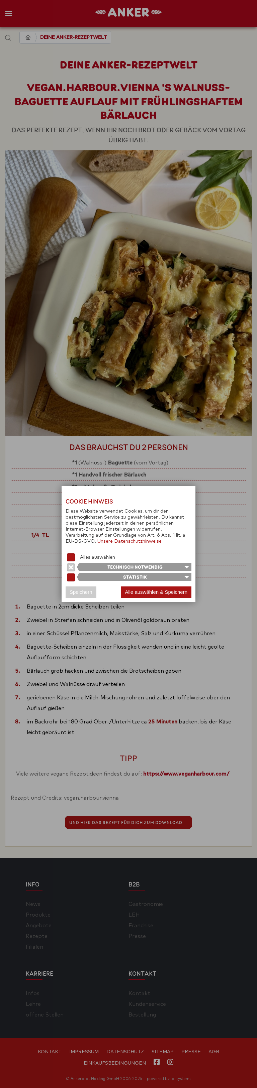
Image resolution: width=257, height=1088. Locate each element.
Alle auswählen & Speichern (156, 592)
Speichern (81, 592)
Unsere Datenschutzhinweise (129, 541)
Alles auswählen (97, 557)
